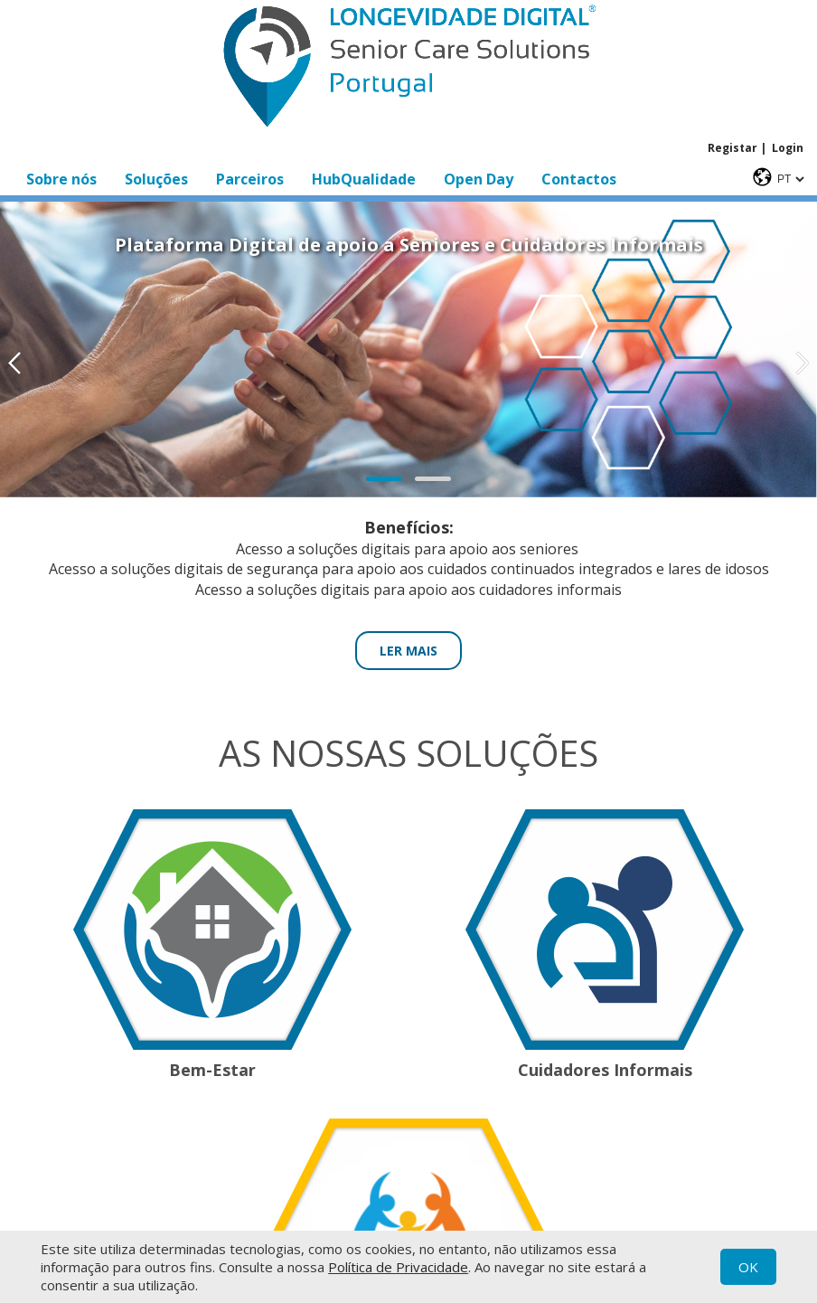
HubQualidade (364, 179)
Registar (732, 148)
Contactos (578, 179)
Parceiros (250, 179)
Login (787, 148)
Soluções (156, 179)
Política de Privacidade (398, 1267)
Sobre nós (61, 179)
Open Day (478, 179)
